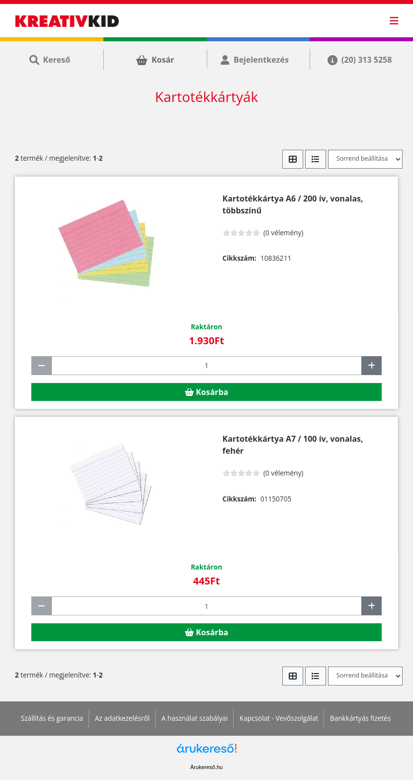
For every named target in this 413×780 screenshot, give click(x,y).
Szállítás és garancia (52, 718)
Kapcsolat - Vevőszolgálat (279, 718)
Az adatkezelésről (122, 718)
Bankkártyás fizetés (360, 718)
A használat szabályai (195, 718)
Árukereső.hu (206, 767)
